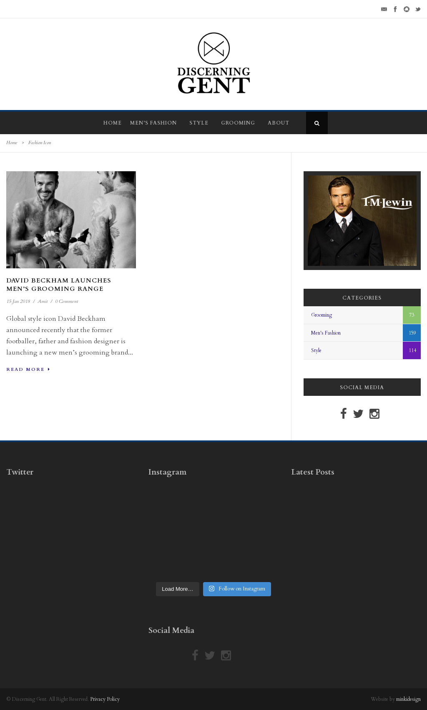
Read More (28, 369)
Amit (43, 301)
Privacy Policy (105, 699)
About (278, 123)
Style (198, 123)
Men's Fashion (326, 333)
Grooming (238, 123)
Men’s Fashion (153, 123)
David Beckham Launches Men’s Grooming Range (58, 284)
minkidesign (408, 699)
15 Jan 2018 (18, 301)
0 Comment (66, 301)
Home (112, 123)
